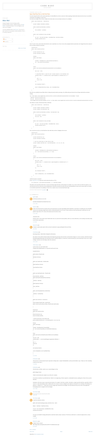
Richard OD (35, 225)
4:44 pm (35, 426)
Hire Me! (6, 21)
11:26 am (35, 213)
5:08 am (35, 394)
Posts (4, 39)
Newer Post (32, 431)
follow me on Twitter (22, 48)
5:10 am (35, 417)
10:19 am (35, 241)
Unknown (35, 206)
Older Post (90, 431)
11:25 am (35, 203)
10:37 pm (35, 388)
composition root (35, 180)
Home (61, 431)
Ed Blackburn (35, 358)
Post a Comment (33, 429)
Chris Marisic (35, 391)
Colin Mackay (35, 232)
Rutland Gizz (35, 421)
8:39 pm (35, 228)
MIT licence (16, 29)
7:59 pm (35, 364)
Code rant (47, 6)
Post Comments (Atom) (39, 434)
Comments (5, 41)
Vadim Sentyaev (36, 244)
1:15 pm (35, 221)
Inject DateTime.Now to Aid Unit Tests (40, 14)
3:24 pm (35, 355)
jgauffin (34, 196)
